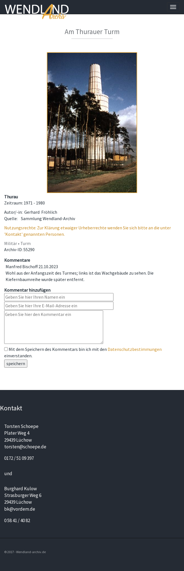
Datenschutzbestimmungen (135, 349)
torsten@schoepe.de (25, 447)
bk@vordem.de (19, 509)
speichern (15, 363)
